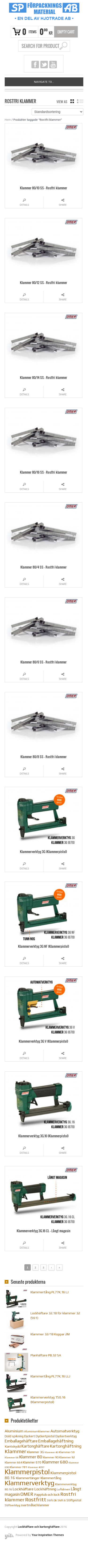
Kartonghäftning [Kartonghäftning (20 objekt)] (65, 1446)
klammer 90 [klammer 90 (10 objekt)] (50, 1457)
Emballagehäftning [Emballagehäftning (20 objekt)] (55, 1441)
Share (63, 204)
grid (72, 101)
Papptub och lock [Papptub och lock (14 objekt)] (47, 1494)
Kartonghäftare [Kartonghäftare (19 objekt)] (35, 1446)
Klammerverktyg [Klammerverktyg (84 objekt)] (29, 1483)
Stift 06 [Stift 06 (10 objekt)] (52, 1500)
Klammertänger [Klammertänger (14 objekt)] (28, 1478)
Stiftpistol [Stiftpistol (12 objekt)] (73, 1500)
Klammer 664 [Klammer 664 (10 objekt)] (13, 1462)
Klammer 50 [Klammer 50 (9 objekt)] (67, 1452)
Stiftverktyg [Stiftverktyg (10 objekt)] (12, 1505)
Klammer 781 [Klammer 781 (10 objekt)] (18, 1467)
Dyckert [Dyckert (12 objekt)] (29, 1436)
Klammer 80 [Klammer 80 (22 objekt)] (30, 1456)
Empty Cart (66, 31)
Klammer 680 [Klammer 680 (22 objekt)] (55, 1461)
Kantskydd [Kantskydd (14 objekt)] (13, 1446)
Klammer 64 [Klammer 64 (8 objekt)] (11, 1457)
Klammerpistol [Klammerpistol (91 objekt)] (27, 1472)
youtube (53, 64)
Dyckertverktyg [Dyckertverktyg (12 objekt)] (66, 1436)
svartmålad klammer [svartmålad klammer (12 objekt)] (35, 1505)
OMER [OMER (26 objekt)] (26, 1494)
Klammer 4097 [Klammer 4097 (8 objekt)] (36, 1467)
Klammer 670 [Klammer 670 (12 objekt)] (32, 1462)
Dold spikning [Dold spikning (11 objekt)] (14, 1436)
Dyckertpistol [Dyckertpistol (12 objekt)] (45, 1436)
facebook (35, 64)
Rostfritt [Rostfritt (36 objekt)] (35, 1499)
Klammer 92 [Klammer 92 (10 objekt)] (67, 1457)
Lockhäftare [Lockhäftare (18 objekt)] (23, 1489)
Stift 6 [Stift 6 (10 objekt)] (61, 1500)
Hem (8, 119)
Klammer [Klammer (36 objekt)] (15, 1451)
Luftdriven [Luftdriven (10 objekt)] (63, 1489)
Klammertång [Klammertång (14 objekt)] (50, 1478)
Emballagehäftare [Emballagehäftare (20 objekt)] (21, 1441)
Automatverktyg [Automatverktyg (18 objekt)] (64, 1431)
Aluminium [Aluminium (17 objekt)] (14, 1431)
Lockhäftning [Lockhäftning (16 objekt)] (45, 1489)
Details (24, 204)
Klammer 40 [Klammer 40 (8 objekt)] (51, 1452)
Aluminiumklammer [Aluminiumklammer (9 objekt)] (37, 1431)
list (80, 101)
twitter (44, 64)
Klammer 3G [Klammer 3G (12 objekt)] (35, 1452)
